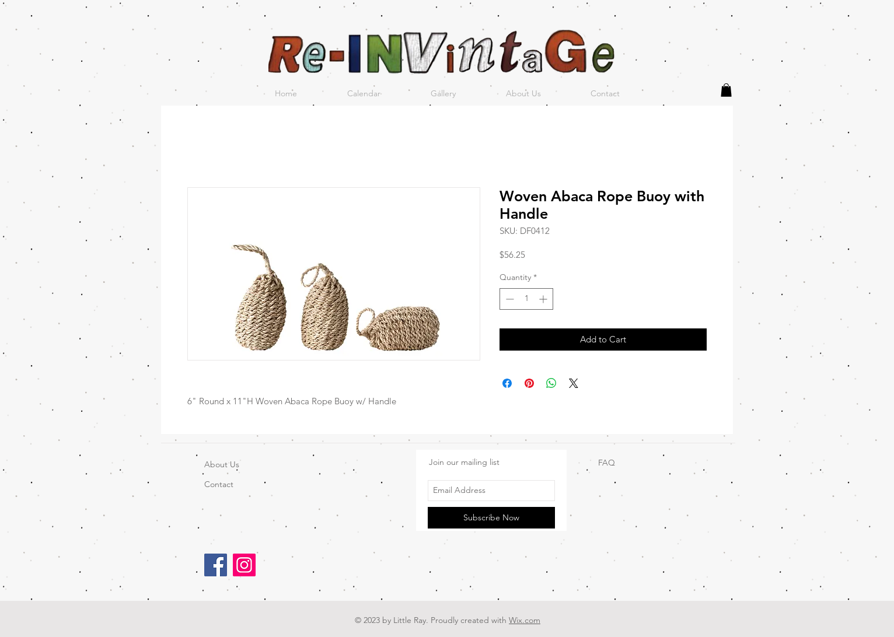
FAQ (606, 462)
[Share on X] (574, 383)
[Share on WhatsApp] (551, 383)
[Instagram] (244, 565)
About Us (221, 464)
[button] (726, 90)
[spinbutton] (526, 299)
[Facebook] (215, 565)
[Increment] (544, 299)
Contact (218, 484)
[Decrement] (508, 299)
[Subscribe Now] (491, 517)
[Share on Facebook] (507, 383)
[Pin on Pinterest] (529, 383)
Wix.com (524, 620)
